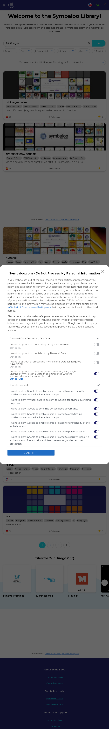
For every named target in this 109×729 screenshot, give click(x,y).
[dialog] (54, 364)
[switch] (96, 344)
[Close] (103, 271)
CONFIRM (31, 452)
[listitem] (54, 338)
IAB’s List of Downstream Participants (29, 307)
